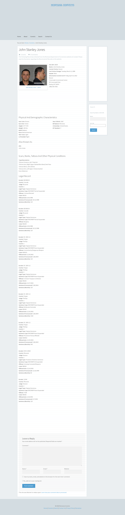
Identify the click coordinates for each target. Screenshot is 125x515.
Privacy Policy (70, 508)
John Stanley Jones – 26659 (33, 87)
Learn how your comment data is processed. (54, 492)
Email (45, 469)
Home (19, 36)
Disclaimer (27, 59)
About (25, 36)
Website (66, 469)
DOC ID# (92, 123)
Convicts (32, 36)
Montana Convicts (62, 5)
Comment (25, 445)
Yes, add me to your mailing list (32, 481)
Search (40, 36)
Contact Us (48, 36)
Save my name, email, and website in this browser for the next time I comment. (47, 477)
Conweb (75, 57)
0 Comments (34, 54)
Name (24, 469)
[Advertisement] (62, 20)
